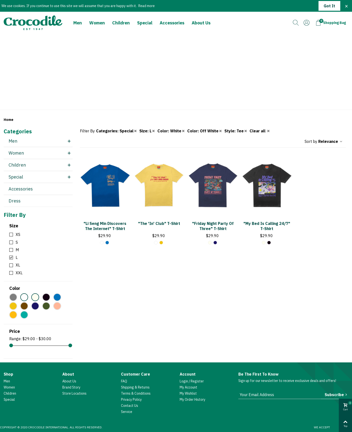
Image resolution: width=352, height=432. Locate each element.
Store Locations (74, 393)
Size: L (147, 130)
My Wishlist (188, 393)
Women (97, 23)
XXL (19, 272)
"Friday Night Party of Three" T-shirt (213, 226)
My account (188, 387)
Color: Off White (204, 130)
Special (144, 23)
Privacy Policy (131, 399)
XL (18, 265)
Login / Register (192, 381)
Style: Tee (236, 130)
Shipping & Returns (135, 387)
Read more (146, 6)
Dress (15, 201)
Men (77, 23)
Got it (329, 5)
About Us (201, 23)
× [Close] (346, 6)
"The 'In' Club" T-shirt (159, 223)
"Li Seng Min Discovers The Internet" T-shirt (105, 226)
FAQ (124, 381)
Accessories (172, 23)
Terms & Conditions (136, 393)
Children (121, 23)
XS (18, 234)
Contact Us (129, 405)
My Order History (192, 399)
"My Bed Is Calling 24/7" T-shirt (266, 226)
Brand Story (71, 387)
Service (126, 412)
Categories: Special (116, 130)
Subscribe (336, 394)
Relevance (330, 141)
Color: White (171, 130)
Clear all (260, 130)
